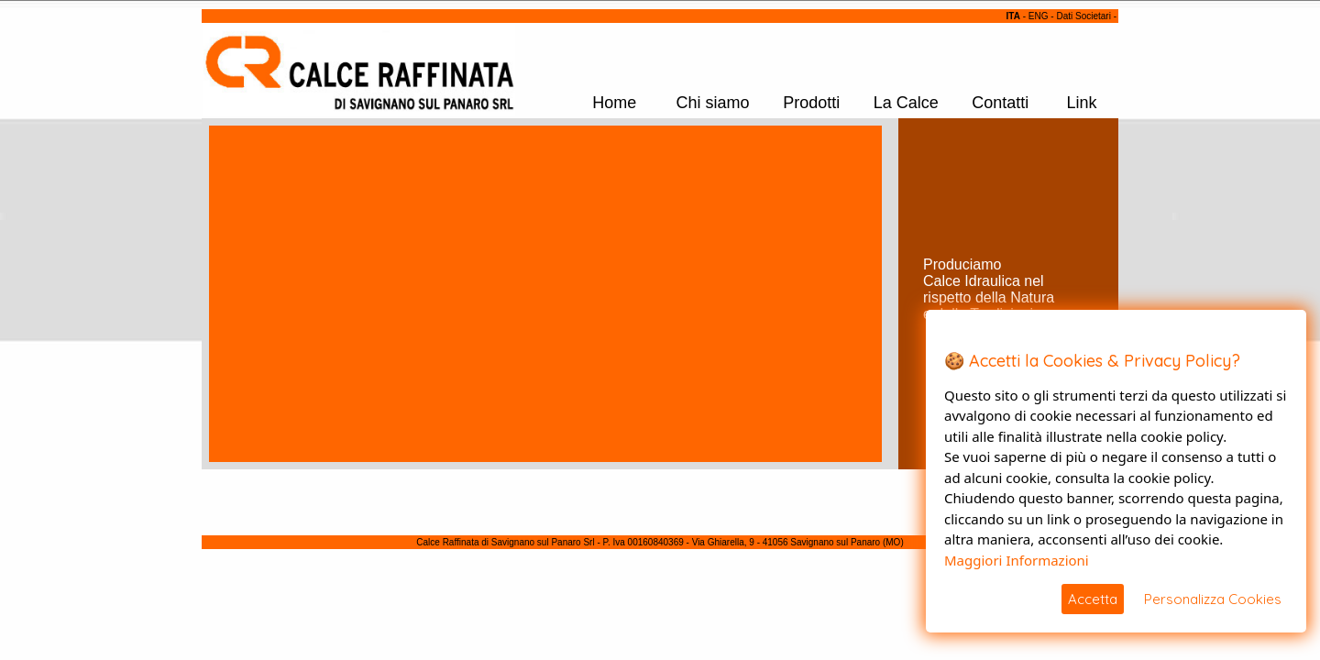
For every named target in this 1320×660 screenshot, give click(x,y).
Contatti (1000, 103)
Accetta (1092, 599)
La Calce (906, 103)
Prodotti (811, 103)
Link (1082, 103)
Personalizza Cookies (1213, 599)
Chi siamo (712, 103)
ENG (1038, 16)
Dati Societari (1083, 16)
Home (614, 103)
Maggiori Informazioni (1016, 560)
